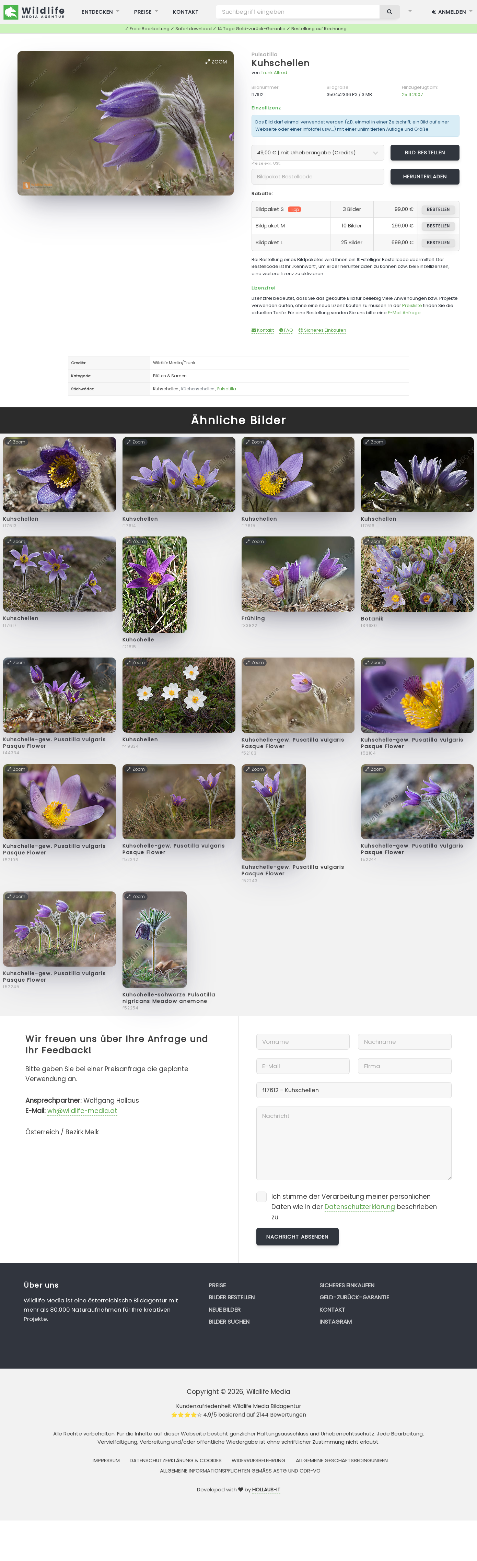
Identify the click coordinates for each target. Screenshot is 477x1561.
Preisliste (412, 305)
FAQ (286, 330)
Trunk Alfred (274, 72)
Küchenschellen (197, 389)
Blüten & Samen (170, 376)
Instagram (335, 1321)
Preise (217, 1285)
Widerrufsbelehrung (259, 1460)
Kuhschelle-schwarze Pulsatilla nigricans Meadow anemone (169, 998)
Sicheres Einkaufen (322, 330)
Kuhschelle (138, 639)
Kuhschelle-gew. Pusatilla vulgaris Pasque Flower (54, 742)
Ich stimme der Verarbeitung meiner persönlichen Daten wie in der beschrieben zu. (354, 1207)
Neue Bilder (225, 1309)
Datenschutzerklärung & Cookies (176, 1460)
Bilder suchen (229, 1321)
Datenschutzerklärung (360, 1206)
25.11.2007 (412, 94)
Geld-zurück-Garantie (354, 1297)
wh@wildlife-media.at (82, 1110)
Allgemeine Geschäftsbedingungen (342, 1460)
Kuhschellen (281, 63)
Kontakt (263, 330)
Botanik (372, 618)
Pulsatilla (265, 54)
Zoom (216, 61)
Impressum (106, 1460)
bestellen (438, 209)
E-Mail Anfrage (404, 312)
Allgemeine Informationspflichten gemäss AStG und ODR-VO (240, 1470)
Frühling (253, 618)
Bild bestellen (425, 152)
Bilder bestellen (232, 1297)
